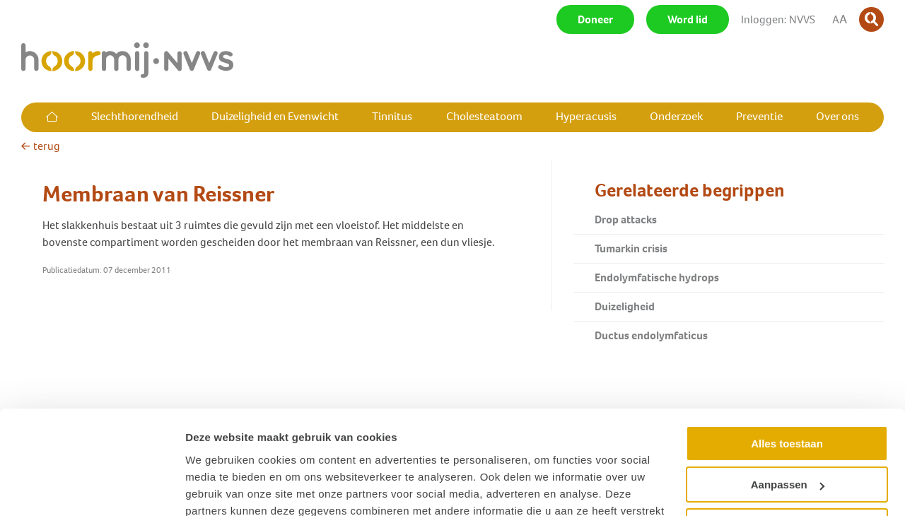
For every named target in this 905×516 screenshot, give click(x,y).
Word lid (687, 19)
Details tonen (218, 488)
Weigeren (786, 448)
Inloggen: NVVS (778, 19)
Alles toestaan (787, 365)
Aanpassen (787, 406)
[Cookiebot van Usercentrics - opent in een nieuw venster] (91, 488)
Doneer (595, 19)
